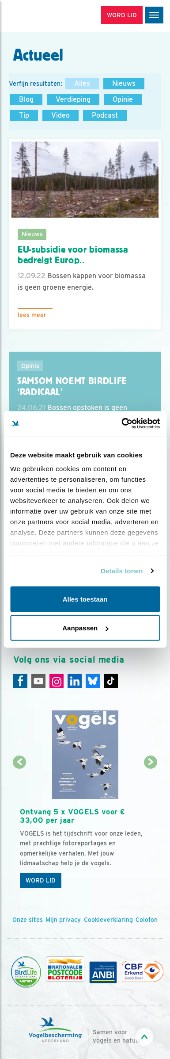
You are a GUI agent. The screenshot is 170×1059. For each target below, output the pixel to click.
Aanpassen (85, 628)
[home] (44, 15)
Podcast (105, 115)
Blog (26, 99)
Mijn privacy (63, 919)
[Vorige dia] (19, 828)
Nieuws (124, 83)
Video (60, 115)
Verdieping (73, 99)
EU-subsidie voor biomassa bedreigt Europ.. (73, 255)
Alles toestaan (85, 598)
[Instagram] (56, 681)
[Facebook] (20, 681)
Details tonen (122, 571)
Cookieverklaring (108, 919)
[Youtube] (38, 681)
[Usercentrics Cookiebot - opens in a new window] (122, 424)
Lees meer (32, 314)
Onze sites (27, 919)
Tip (24, 115)
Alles (82, 83)
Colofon (147, 919)
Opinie (123, 99)
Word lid (41, 880)
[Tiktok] (111, 681)
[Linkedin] (75, 681)
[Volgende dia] (150, 828)
